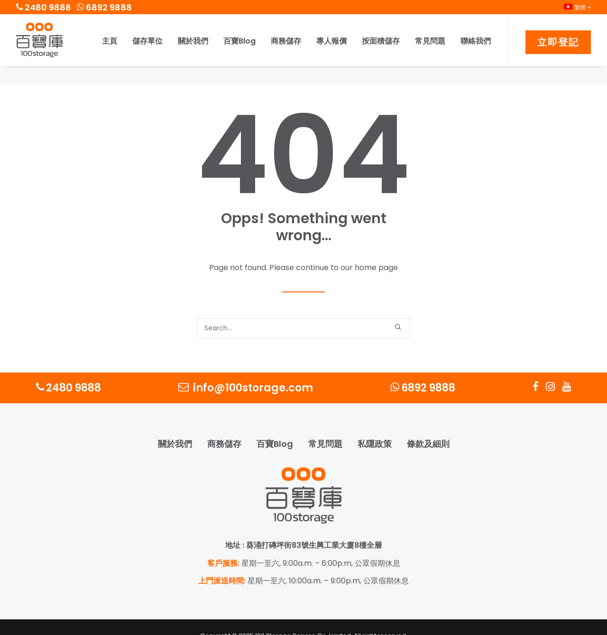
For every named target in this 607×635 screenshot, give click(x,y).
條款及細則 (428, 426)
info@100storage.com (245, 370)
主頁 (109, 41)
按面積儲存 (381, 41)
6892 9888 (104, 7)
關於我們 (193, 41)
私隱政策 (375, 426)
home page (376, 249)
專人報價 (331, 41)
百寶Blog (239, 41)
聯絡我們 (475, 41)
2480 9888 (43, 7)
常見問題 (430, 41)
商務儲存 (286, 41)
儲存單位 (147, 41)
